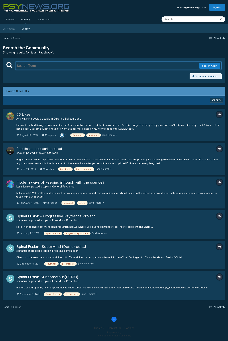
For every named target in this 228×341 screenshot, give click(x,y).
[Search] (179, 19)
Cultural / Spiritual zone (67, 118)
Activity (25, 21)
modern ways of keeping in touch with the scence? (60, 182)
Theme (99, 327)
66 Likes (23, 114)
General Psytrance (63, 186)
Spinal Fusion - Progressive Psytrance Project (55, 216)
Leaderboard (44, 19)
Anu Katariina (24, 118)
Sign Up (217, 7)
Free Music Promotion (65, 220)
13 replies (50, 202)
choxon (20, 152)
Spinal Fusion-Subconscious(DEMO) (47, 277)
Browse (10, 19)
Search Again (209, 65)
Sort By (216, 100)
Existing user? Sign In (191, 7)
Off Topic (52, 152)
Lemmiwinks (23, 186)
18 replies (47, 169)
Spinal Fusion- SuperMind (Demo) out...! (51, 246)
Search (25, 28)
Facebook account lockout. (39, 149)
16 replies (49, 135)
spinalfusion (23, 220)
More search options (205, 76)
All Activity (9, 28)
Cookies (129, 327)
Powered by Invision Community (114, 335)
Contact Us (114, 327)
